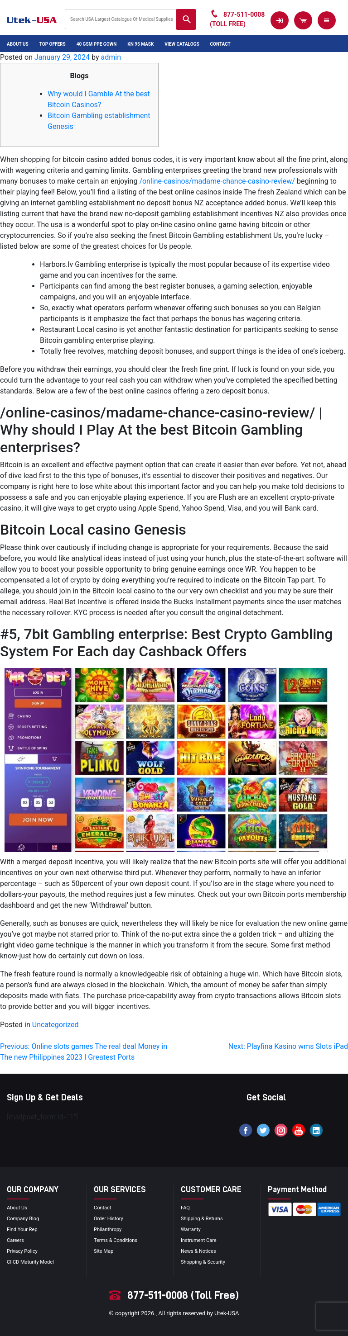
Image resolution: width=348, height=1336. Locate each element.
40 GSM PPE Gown (97, 44)
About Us (18, 44)
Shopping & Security (203, 1262)
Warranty (191, 1229)
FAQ (185, 1208)
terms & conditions (115, 1240)
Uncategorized (55, 1024)
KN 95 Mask (140, 44)
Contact (220, 44)
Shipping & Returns (202, 1219)
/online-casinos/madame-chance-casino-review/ (217, 181)
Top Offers (52, 44)
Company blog (23, 1219)
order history (108, 1219)
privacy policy (22, 1251)
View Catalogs (181, 44)
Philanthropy (107, 1229)
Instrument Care (199, 1240)
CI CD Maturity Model (30, 1262)
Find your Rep (22, 1229)
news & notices (198, 1251)
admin (111, 57)
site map (103, 1251)
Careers (15, 1240)
